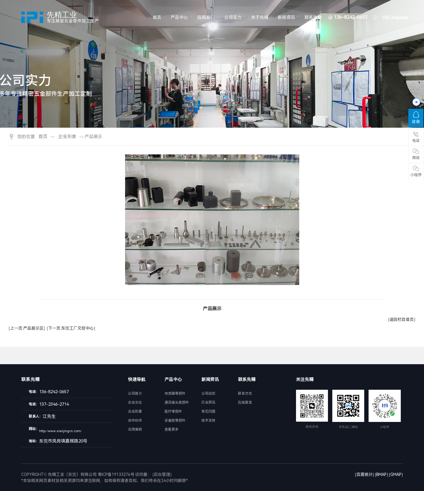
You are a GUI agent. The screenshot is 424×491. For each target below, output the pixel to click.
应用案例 (206, 17)
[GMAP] (396, 474)
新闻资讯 (286, 17)
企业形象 (67, 136)
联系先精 (313, 17)
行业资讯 (208, 402)
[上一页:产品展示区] (27, 328)
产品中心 (179, 17)
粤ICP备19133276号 (116, 474)
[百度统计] (364, 474)
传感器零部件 (175, 393)
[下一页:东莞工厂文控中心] (71, 328)
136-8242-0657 (350, 17)
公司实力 (233, 17)
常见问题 (208, 411)
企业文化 (135, 402)
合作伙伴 (135, 420)
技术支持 (208, 420)
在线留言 (245, 402)
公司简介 (135, 393)
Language (398, 17)
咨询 (416, 117)
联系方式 (245, 393)
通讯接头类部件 (177, 402)
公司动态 (208, 393)
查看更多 (171, 429)
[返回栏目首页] (401, 319)
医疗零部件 (173, 411)
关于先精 (259, 17)
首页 (157, 17)
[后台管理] (162, 474)
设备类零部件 (175, 420)
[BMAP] (381, 474)
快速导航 (136, 379)
